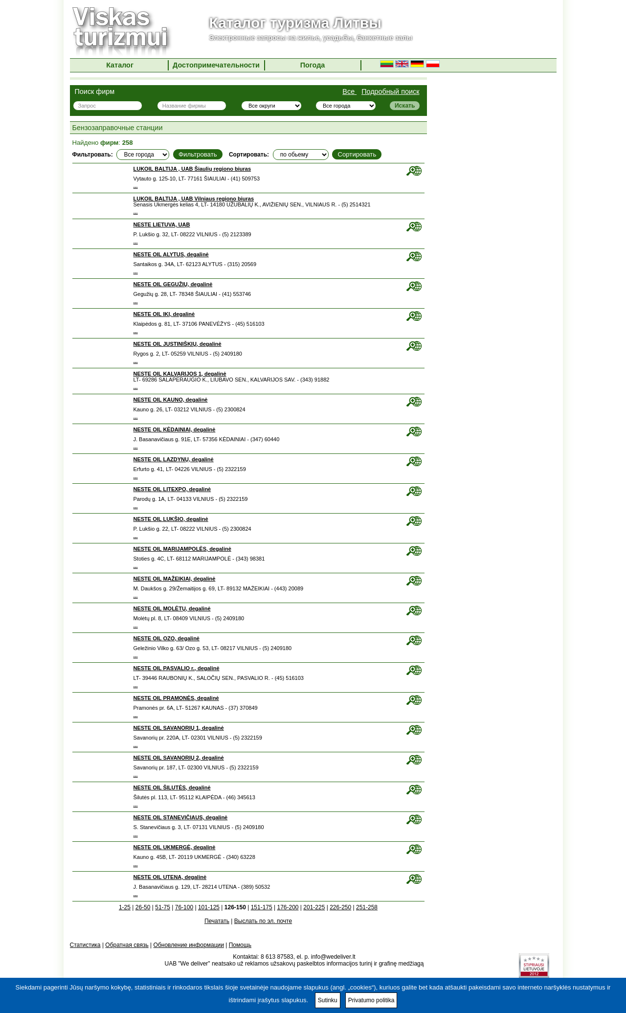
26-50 (143, 907)
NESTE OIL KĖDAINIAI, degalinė (175, 429)
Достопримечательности (216, 65)
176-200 (287, 907)
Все (349, 91)
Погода (312, 65)
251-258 (367, 907)
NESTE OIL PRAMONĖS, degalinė (176, 698)
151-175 (261, 907)
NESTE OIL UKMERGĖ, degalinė (175, 847)
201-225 (314, 907)
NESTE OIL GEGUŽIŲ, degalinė (173, 284)
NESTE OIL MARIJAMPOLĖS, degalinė (182, 549)
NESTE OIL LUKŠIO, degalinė (171, 519)
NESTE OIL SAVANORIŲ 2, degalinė (179, 758)
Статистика (85, 945)
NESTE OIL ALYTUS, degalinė (171, 254)
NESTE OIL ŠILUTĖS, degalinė (172, 787)
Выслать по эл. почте (263, 921)
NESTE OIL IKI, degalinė (164, 314)
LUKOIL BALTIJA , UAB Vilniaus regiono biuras (194, 199)
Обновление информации (189, 945)
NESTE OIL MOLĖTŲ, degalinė (172, 608)
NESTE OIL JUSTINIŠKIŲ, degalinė (178, 344)
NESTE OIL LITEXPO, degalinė (172, 489)
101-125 (209, 907)
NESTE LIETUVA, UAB (162, 224)
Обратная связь (126, 945)
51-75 (162, 907)
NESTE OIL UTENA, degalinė (170, 877)
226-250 (340, 907)
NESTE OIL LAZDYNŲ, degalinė (174, 459)
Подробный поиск (390, 91)
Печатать (216, 921)
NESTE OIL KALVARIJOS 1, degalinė (180, 374)
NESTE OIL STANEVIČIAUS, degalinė (181, 817)
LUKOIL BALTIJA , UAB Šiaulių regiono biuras (192, 169)
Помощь (240, 945)
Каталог (120, 65)
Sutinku (327, 1000)
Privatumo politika (371, 1000)
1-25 (125, 907)
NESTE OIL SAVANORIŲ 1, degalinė (179, 728)
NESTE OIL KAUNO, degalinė (171, 400)
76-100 (184, 907)
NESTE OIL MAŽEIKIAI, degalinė (175, 579)
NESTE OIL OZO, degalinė (167, 638)
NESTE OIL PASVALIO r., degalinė (177, 668)
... (136, 186)
